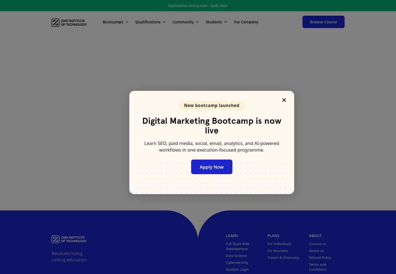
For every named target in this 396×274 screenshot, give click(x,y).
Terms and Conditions (318, 267)
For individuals (280, 243)
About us (316, 250)
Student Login (237, 269)
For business (278, 250)
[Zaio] (69, 22)
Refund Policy (320, 257)
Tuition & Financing (283, 257)
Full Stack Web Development (238, 246)
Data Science (236, 255)
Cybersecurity (237, 262)
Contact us (317, 243)
